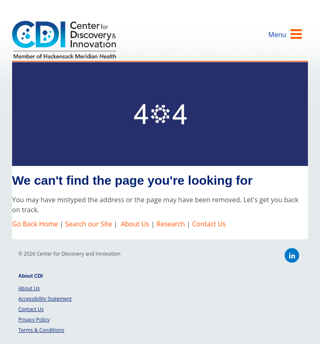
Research (171, 223)
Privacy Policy (34, 319)
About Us (135, 223)
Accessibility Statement (45, 298)
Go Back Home (36, 223)
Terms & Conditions (41, 330)
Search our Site (88, 223)
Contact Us (209, 223)
